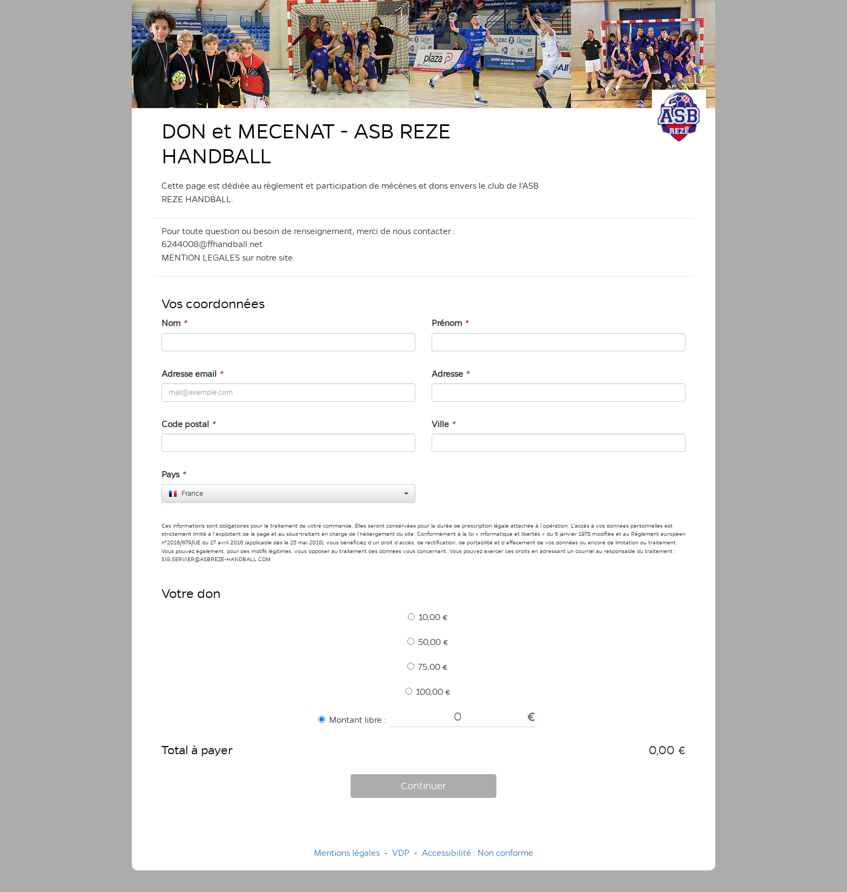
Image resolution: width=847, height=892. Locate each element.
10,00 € (428, 617)
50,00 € (427, 642)
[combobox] (288, 493)
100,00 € (428, 692)
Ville (443, 424)
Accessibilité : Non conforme (477, 853)
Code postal (188, 424)
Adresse (450, 374)
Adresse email (192, 374)
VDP (402, 853)
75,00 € (427, 667)
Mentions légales (347, 853)
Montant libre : (352, 720)
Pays (173, 474)
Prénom (450, 323)
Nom (174, 323)
